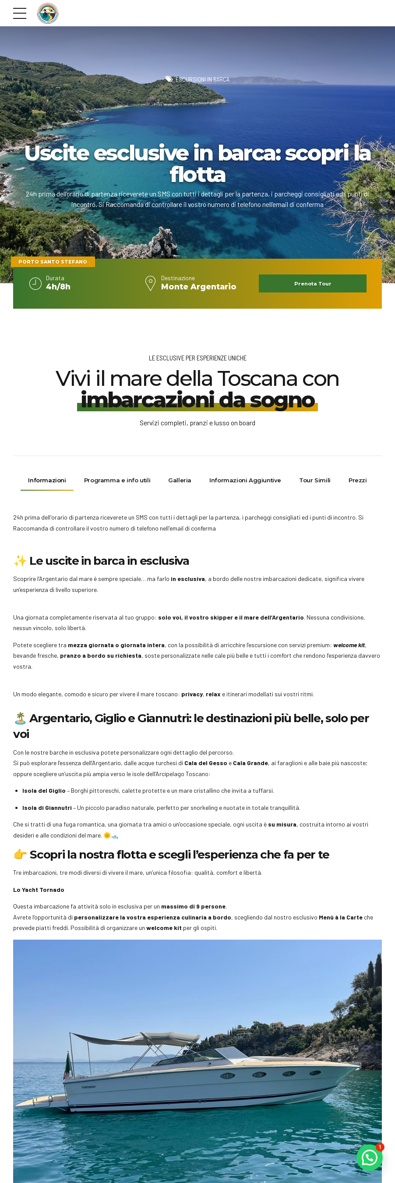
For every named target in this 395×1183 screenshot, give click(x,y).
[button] (369, 1157)
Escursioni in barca (203, 79)
